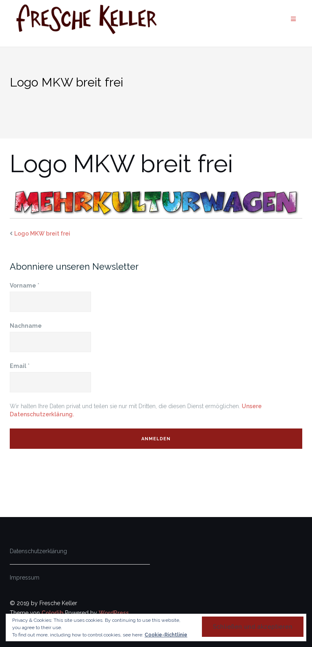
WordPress (114, 613)
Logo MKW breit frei (42, 233)
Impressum (24, 577)
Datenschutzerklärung (38, 551)
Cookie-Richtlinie (166, 635)
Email (20, 366)
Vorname (24, 285)
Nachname (26, 325)
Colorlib (52, 613)
